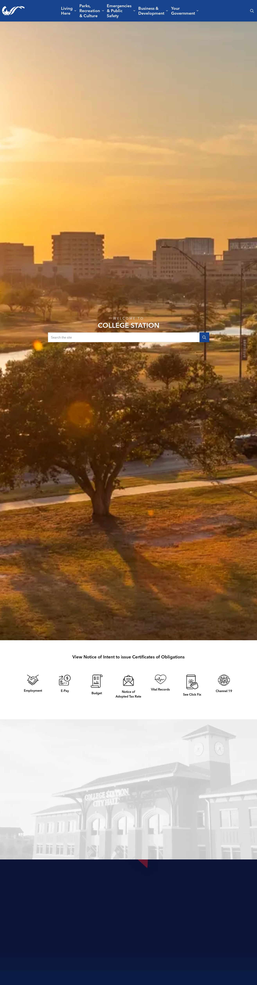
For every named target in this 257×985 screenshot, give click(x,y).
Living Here (67, 11)
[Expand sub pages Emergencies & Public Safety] (134, 11)
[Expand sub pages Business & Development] (167, 11)
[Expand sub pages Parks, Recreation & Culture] (103, 11)
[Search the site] (128, 337)
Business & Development (151, 11)
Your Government (183, 11)
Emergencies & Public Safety (119, 10)
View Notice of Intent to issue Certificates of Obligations (128, 657)
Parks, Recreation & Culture (89, 10)
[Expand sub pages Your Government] (197, 11)
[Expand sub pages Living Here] (75, 11)
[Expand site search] (252, 11)
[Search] (204, 337)
